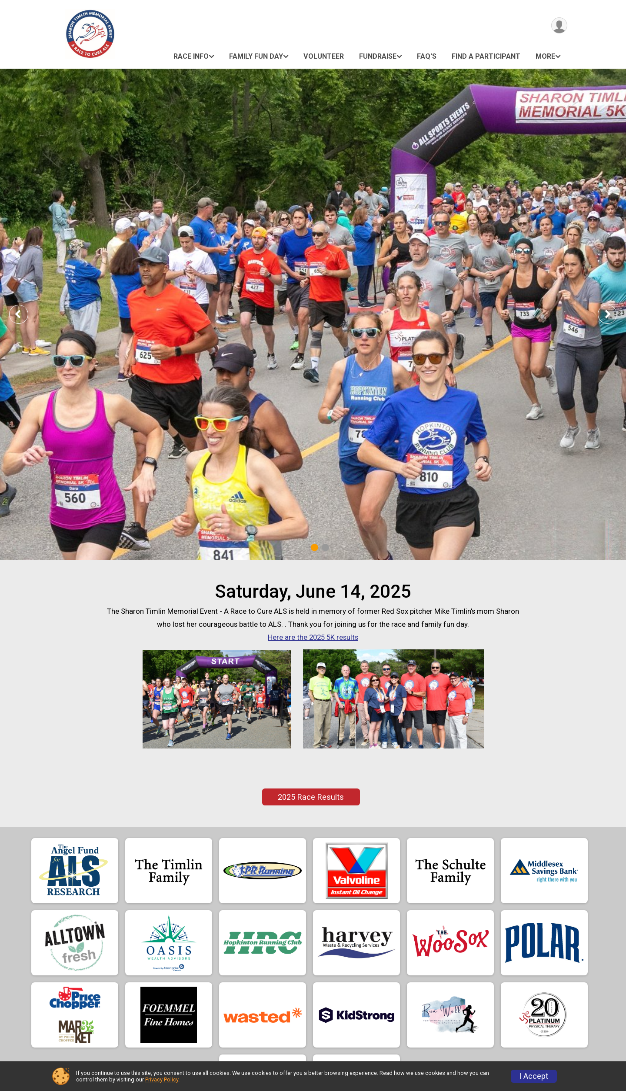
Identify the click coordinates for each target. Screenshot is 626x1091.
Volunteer (323, 56)
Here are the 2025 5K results (313, 637)
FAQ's (426, 56)
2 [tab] (325, 547)
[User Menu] (559, 25)
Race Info (191, 56)
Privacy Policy (161, 1079)
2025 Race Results (311, 797)
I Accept (533, 1076)
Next (614, 314)
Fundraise (377, 56)
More (545, 56)
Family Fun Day (256, 56)
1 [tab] (314, 547)
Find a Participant (486, 56)
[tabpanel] (313, 314)
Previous (24, 314)
